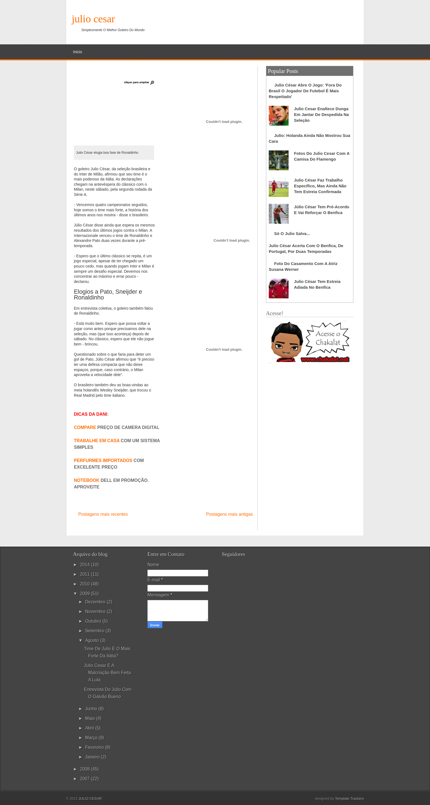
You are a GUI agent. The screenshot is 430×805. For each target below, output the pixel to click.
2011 (85, 574)
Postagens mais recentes (103, 514)
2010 (85, 584)
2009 (85, 593)
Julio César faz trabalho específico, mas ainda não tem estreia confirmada (320, 186)
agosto (92, 640)
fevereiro (95, 747)
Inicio (77, 52)
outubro (93, 621)
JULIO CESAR (93, 19)
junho (91, 708)
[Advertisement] (263, 23)
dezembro (96, 601)
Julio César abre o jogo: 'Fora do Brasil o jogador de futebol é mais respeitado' (305, 91)
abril (90, 728)
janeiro (93, 757)
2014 (85, 564)
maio (90, 718)
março (92, 737)
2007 (85, 778)
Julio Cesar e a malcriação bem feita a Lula (107, 672)
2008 (85, 769)
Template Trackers (349, 798)
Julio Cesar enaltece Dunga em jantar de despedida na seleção (321, 114)
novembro (96, 611)
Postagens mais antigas (229, 514)
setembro (95, 630)
